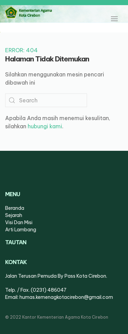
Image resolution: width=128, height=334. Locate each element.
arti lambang (20, 230)
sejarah (13, 215)
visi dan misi (18, 222)
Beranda (14, 208)
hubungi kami (45, 126)
